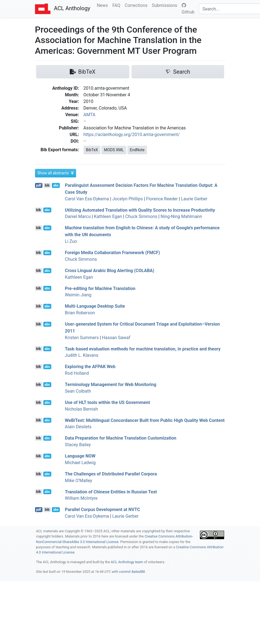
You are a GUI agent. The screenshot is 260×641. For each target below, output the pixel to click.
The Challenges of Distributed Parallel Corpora (111, 474)
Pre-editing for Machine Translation (100, 288)
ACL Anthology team (127, 562)
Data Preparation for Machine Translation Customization (120, 438)
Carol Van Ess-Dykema (87, 198)
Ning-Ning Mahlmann (181, 216)
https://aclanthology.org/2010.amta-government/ (132, 134)
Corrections (137, 5)
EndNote (137, 150)
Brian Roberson (80, 312)
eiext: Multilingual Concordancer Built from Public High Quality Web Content (144, 420)
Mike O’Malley (78, 480)
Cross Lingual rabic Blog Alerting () (109, 270)
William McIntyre (81, 498)
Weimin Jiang (78, 294)
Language (80, 456)
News (103, 5)
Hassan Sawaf (116, 337)
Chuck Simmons (141, 216)
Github (188, 9)
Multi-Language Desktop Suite (95, 306)
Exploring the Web (90, 366)
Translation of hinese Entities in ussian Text (111, 491)
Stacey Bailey (78, 444)
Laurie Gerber (194, 198)
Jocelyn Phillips (127, 198)
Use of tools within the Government (107, 402)
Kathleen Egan (108, 216)
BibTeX (92, 150)
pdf (38, 185)
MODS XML (114, 150)
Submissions (165, 5)
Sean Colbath (78, 391)
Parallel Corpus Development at (102, 509)
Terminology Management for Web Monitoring (110, 384)
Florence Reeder (162, 198)
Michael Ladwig (80, 462)
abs (55, 185)
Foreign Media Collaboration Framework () (112, 252)
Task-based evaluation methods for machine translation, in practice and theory (143, 348)
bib (47, 185)
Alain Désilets (78, 426)
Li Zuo (71, 241)
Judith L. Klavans (81, 355)
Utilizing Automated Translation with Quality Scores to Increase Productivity (140, 209)
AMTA (90, 114)
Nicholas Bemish (81, 409)
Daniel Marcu (77, 216)
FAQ (117, 5)
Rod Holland (77, 373)
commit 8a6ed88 (132, 572)
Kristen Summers (82, 337)
